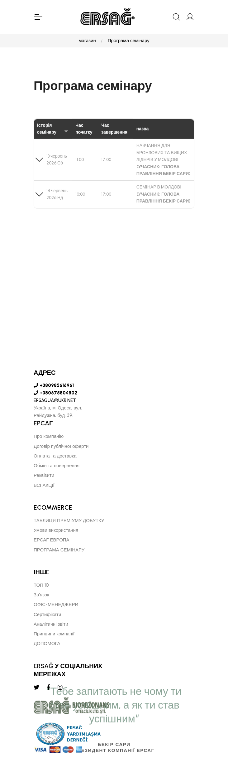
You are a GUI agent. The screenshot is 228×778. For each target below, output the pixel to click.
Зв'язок (41, 595)
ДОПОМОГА (47, 644)
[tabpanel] (114, 365)
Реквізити (44, 475)
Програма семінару (129, 40)
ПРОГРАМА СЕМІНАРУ (59, 550)
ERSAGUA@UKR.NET (55, 401)
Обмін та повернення (56, 465)
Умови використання (56, 530)
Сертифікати (47, 614)
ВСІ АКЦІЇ (44, 485)
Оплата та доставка (55, 456)
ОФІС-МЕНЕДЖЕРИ (56, 605)
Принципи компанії (54, 634)
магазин (87, 40)
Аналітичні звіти (51, 624)
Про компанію (49, 436)
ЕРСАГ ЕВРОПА (51, 540)
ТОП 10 (41, 585)
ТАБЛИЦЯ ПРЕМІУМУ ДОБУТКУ (69, 520)
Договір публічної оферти (61, 446)
